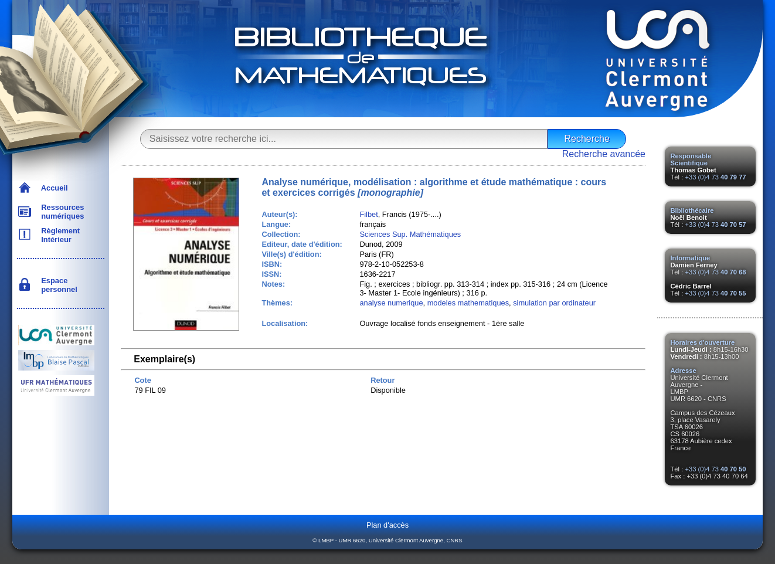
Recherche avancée (603, 154)
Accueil (52, 188)
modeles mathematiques (468, 302)
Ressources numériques (60, 211)
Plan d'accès (387, 525)
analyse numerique (391, 302)
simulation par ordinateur (554, 302)
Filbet (368, 214)
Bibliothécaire (692, 210)
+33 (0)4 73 (715, 177)
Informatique (691, 257)
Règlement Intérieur (58, 235)
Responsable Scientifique (691, 159)
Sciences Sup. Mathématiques (410, 234)
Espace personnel (57, 285)
